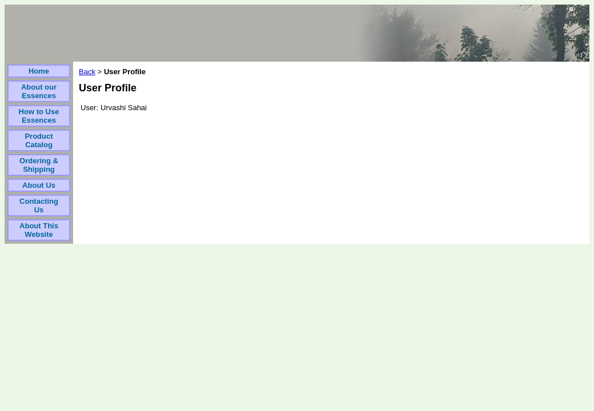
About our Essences (39, 91)
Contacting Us (38, 205)
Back (87, 71)
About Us (38, 185)
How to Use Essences (39, 115)
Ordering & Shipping (38, 165)
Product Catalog (39, 140)
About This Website (38, 230)
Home (39, 71)
